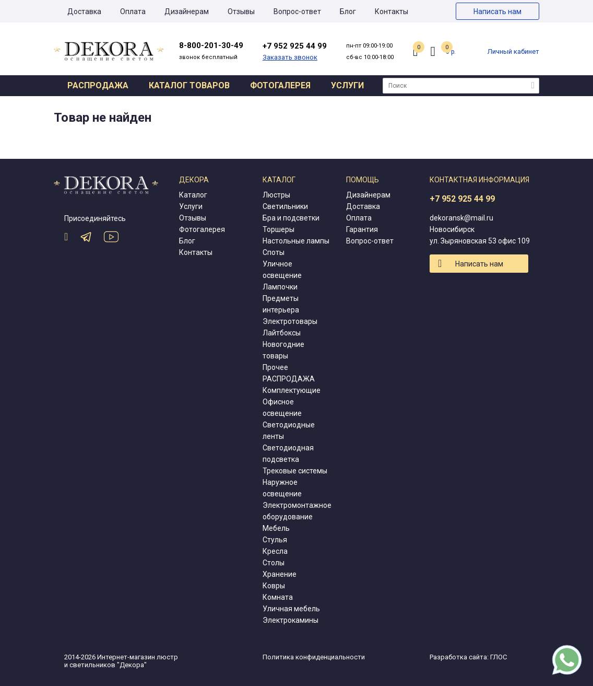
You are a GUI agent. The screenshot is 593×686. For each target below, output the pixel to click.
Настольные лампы (296, 241)
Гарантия (362, 229)
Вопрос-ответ (297, 11)
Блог (348, 11)
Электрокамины (290, 620)
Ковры (274, 586)
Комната (278, 597)
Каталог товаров (189, 85)
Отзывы (241, 11)
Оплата (133, 11)
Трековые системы (295, 471)
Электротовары (290, 321)
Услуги (347, 85)
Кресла (275, 551)
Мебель (276, 528)
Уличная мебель (291, 608)
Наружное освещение (282, 488)
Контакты (391, 11)
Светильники (285, 206)
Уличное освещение (282, 270)
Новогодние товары (283, 350)
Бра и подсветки (291, 218)
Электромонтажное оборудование (297, 511)
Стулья (275, 540)
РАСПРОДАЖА (289, 379)
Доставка (84, 11)
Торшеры (278, 229)
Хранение (279, 574)
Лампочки (280, 287)
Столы (273, 563)
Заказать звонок (290, 57)
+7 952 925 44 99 (462, 199)
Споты (273, 252)
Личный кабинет (513, 51)
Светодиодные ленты (289, 430)
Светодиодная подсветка (288, 453)
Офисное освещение (282, 407)
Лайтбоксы (282, 333)
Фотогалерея (280, 85)
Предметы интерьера (281, 304)
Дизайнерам (186, 11)
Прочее (275, 367)
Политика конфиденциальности (314, 657)
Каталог (193, 195)
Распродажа (97, 85)
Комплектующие (292, 390)
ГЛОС (498, 657)
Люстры (276, 195)
